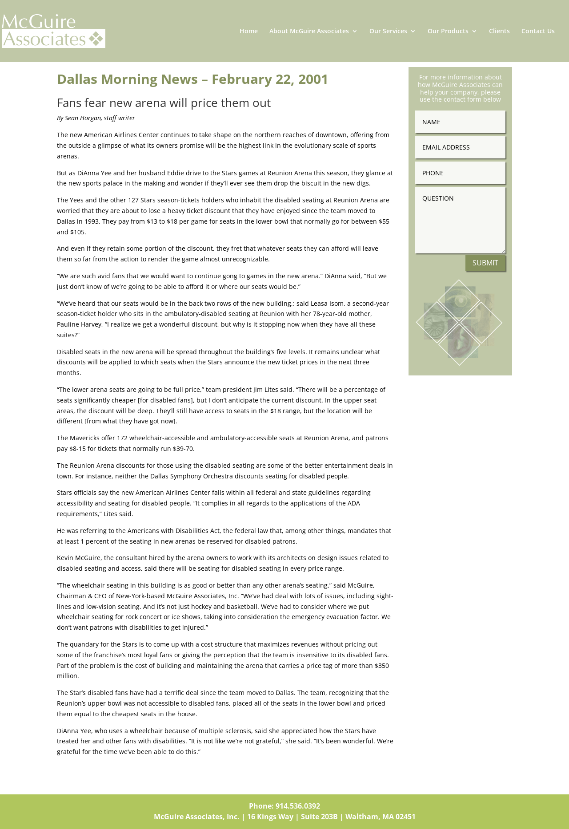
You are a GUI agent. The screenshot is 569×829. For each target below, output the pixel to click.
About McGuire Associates (309, 31)
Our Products (448, 31)
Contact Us (538, 31)
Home (249, 31)
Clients (499, 31)
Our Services (388, 31)
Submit (485, 263)
